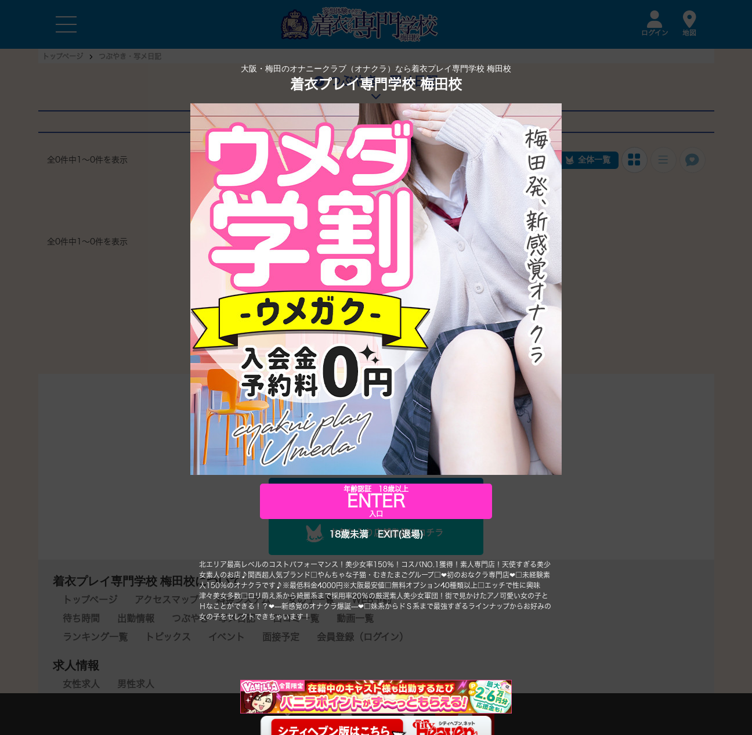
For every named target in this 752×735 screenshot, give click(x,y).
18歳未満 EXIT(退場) (376, 534)
